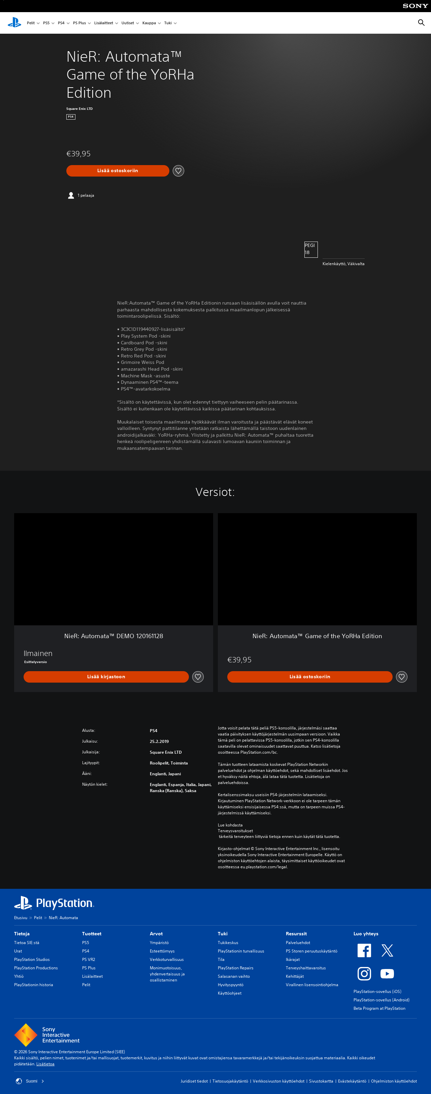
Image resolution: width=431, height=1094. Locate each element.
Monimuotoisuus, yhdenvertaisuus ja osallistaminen (167, 974)
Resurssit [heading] (296, 934)
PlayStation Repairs (236, 968)
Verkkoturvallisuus (167, 959)
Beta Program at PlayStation (379, 1008)
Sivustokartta (321, 1081)
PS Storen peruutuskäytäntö (311, 951)
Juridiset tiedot (194, 1081)
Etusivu (20, 917)
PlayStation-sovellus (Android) (381, 1000)
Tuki (168, 23)
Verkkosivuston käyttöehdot (278, 1081)
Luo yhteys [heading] (366, 934)
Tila (221, 959)
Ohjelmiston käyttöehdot (394, 1081)
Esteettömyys (162, 951)
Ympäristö (159, 942)
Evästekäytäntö (352, 1081)
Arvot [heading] (156, 934)
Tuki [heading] (223, 934)
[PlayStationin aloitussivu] (14, 23)
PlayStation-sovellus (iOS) (377, 991)
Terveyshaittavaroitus (306, 968)
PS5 (46, 23)
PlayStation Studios (32, 959)
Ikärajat (293, 959)
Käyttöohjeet (229, 993)
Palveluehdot (298, 942)
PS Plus (79, 23)
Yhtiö (19, 976)
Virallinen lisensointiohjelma (312, 985)
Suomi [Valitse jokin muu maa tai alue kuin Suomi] (30, 1081)
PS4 (61, 23)
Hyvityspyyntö (230, 985)
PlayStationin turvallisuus (241, 951)
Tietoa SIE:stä (26, 942)
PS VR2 (88, 959)
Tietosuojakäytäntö (230, 1081)
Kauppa (149, 23)
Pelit (31, 23)
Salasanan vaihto (234, 976)
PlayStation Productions (36, 968)
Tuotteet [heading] (91, 934)
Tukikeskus (228, 942)
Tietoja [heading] (22, 934)
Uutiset (128, 23)
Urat (18, 951)
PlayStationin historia (33, 985)
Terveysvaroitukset (235, 831)
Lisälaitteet (103, 23)
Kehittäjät (295, 976)
